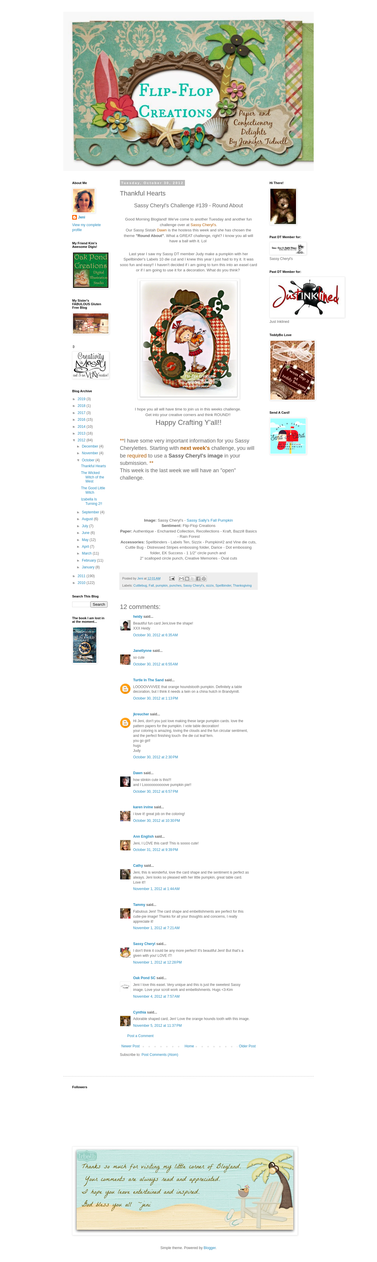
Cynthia (139, 1012)
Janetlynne (142, 651)
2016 (82, 420)
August (88, 519)
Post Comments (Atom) (159, 1055)
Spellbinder (223, 585)
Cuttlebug (140, 585)
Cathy (138, 866)
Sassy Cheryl (144, 944)
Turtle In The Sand (148, 680)
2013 (82, 433)
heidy (137, 617)
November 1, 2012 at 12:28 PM (157, 962)
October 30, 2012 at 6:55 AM (155, 664)
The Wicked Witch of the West (92, 477)
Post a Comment (140, 1036)
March (87, 553)
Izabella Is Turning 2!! (91, 501)
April (86, 547)
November (90, 453)
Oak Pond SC (144, 978)
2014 (82, 427)
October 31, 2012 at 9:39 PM (155, 850)
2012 (82, 440)
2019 (82, 399)
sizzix (210, 585)
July (85, 526)
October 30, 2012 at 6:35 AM (155, 635)
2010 (82, 583)
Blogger (210, 1248)
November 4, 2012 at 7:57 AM (156, 996)
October (88, 460)
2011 (82, 576)
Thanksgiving (242, 585)
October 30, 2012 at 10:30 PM (156, 821)
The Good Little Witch (93, 490)
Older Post (247, 1046)
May (86, 540)
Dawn (138, 773)
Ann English (143, 836)
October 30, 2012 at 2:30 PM (155, 757)
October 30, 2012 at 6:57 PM (155, 791)
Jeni (81, 217)
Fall (151, 585)
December (90, 446)
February (89, 560)
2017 (82, 413)
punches (175, 585)
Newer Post (130, 1046)
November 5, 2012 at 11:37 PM (157, 1026)
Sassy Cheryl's (193, 585)
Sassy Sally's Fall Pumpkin (210, 520)
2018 (82, 406)
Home (189, 1046)
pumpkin (162, 585)
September (91, 512)
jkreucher (141, 714)
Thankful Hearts (93, 466)
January (88, 567)
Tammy (139, 905)
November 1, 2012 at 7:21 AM (156, 928)
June (86, 533)
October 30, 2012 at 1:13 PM (155, 698)
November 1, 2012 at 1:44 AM (156, 889)
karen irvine (143, 807)
